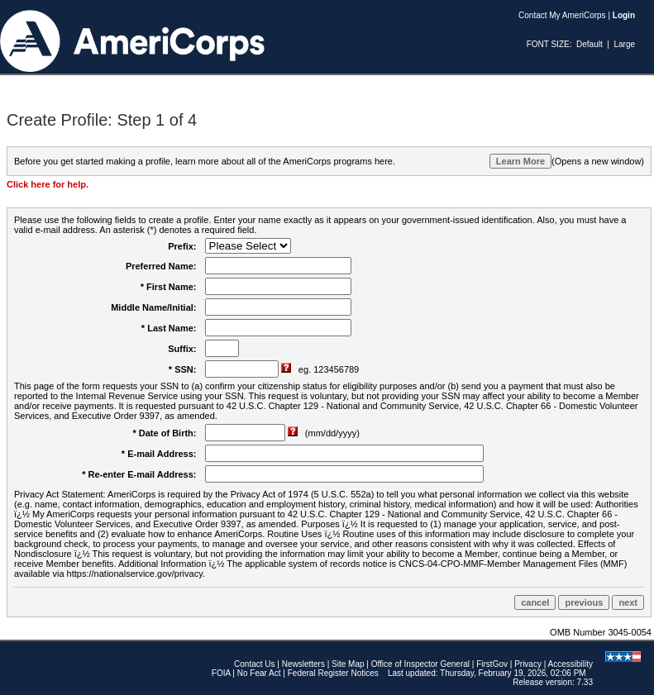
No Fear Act (259, 673)
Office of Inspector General (420, 664)
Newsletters (303, 664)
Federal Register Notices (333, 673)
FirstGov (492, 664)
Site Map (348, 664)
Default (589, 44)
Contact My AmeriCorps (562, 15)
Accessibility (570, 664)
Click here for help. (47, 184)
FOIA (221, 673)
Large (624, 44)
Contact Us (254, 664)
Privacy (528, 664)
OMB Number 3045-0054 (601, 632)
